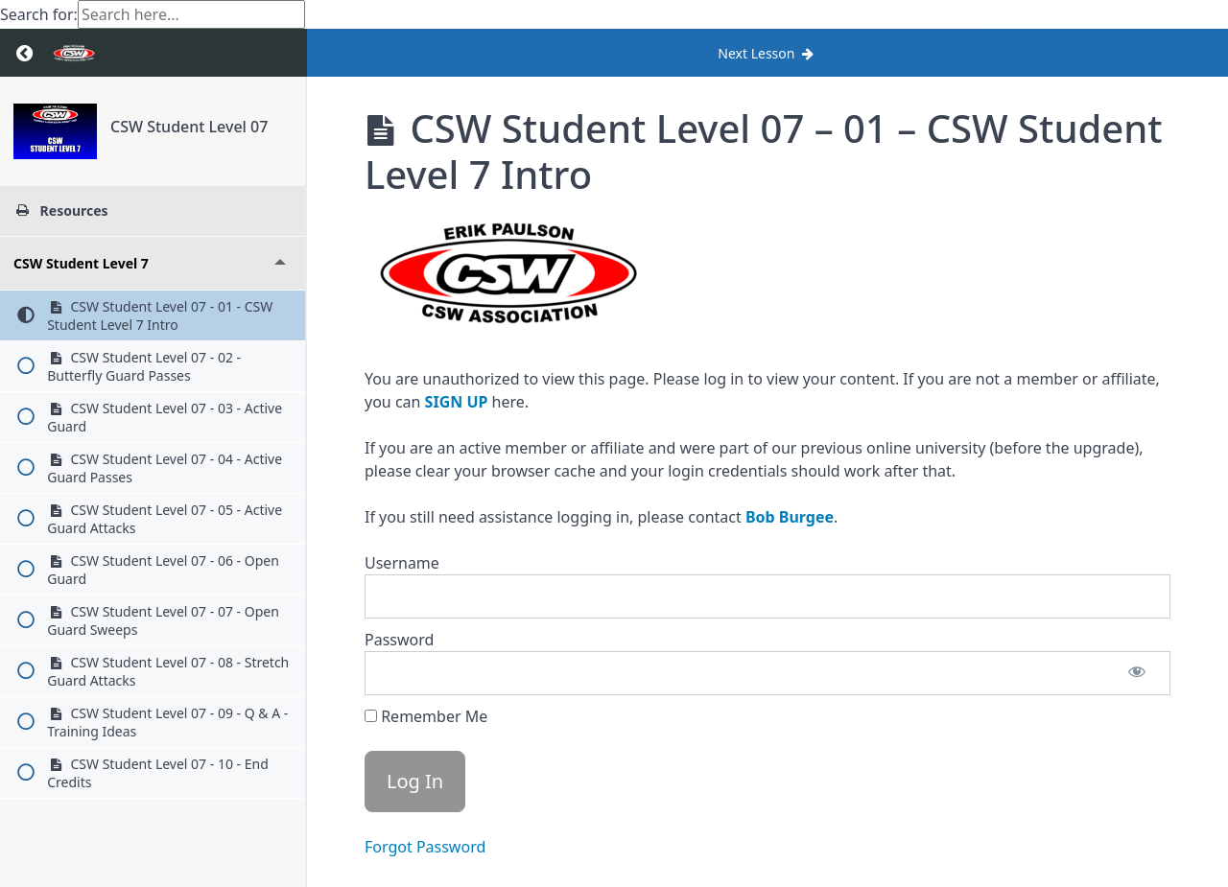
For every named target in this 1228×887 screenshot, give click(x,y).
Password (399, 639)
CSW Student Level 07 (189, 126)
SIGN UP (456, 401)
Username (402, 562)
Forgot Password (425, 846)
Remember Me (426, 716)
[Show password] (1136, 673)
